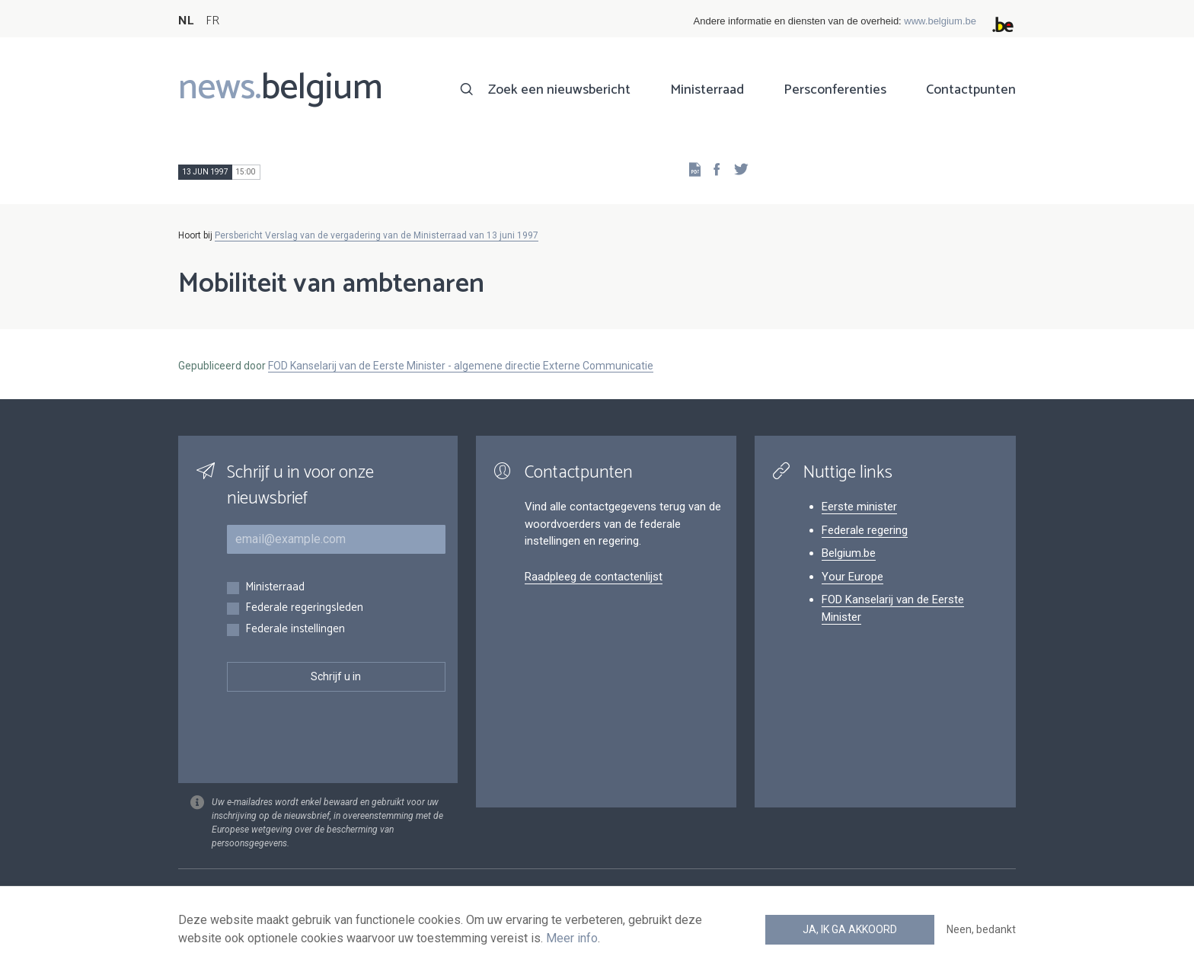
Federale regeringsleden (304, 608)
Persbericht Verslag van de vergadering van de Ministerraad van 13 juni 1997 (376, 235)
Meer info (572, 938)
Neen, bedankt (981, 929)
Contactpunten (971, 89)
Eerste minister (859, 506)
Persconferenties (835, 89)
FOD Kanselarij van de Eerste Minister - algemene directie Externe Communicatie (460, 366)
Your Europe (852, 577)
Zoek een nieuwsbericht (559, 89)
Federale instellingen (295, 629)
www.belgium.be (940, 21)
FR (212, 21)
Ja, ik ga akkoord (850, 929)
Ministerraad (707, 89)
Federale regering (865, 530)
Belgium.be (849, 553)
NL (185, 21)
